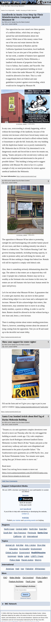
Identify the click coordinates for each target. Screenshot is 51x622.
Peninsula (32, 533)
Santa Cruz (42, 533)
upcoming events (30, 520)
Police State (15, 560)
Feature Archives (16, 581)
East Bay (43, 529)
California (17, 536)
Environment (36, 549)
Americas (10, 569)
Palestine (29, 569)
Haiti (17, 569)
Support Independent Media (14, 486)
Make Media (15, 578)
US (24, 536)
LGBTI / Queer (37, 556)
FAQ (5, 578)
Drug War (41, 545)
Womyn (38, 560)
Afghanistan (40, 569)
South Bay (7, 533)
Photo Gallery (42, 578)
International (32, 536)
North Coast (9, 529)
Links (40, 581)
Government (24, 552)
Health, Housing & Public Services (26, 10)
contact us (25, 514)
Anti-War (20, 545)
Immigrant (12, 556)
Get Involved (28, 578)
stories (16, 520)
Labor (26, 556)
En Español (24, 549)
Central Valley (22, 529)
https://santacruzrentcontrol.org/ (26, 176)
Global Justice (12, 552)
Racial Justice (27, 560)
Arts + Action (30, 545)
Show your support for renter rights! (19, 342)
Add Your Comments (9, 481)
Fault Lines (30, 581)
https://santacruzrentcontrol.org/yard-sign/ (31, 407)
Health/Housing (38, 552)
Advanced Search (25, 598)
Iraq (22, 569)
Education (13, 549)
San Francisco (20, 533)
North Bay (33, 529)
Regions (6, 525)
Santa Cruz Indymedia (8, 10)
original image (21, 124)
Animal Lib (10, 545)
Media (20, 556)
